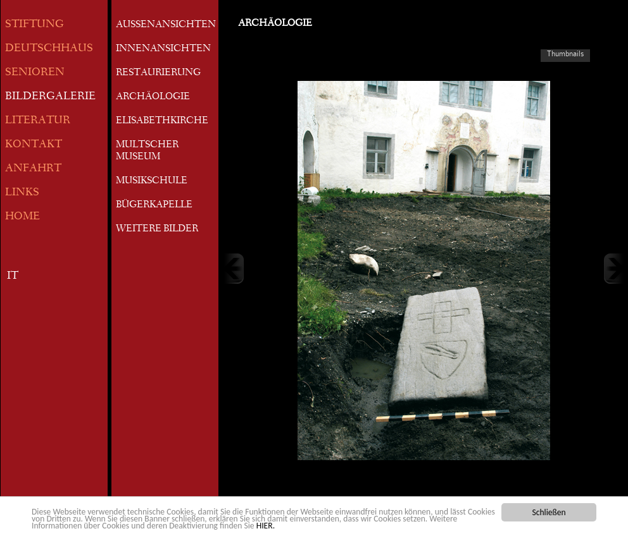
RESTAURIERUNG (158, 73)
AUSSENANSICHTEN (166, 25)
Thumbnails (565, 53)
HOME (22, 217)
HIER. (265, 526)
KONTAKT (33, 145)
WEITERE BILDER (157, 229)
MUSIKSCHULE (151, 181)
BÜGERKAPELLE (154, 205)
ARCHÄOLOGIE (153, 97)
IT (12, 276)
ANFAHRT (33, 169)
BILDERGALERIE (50, 97)
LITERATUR (37, 121)
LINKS (22, 193)
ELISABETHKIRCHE (162, 121)
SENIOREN (35, 73)
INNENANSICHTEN (163, 49)
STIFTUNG (34, 25)
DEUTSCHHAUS (49, 49)
